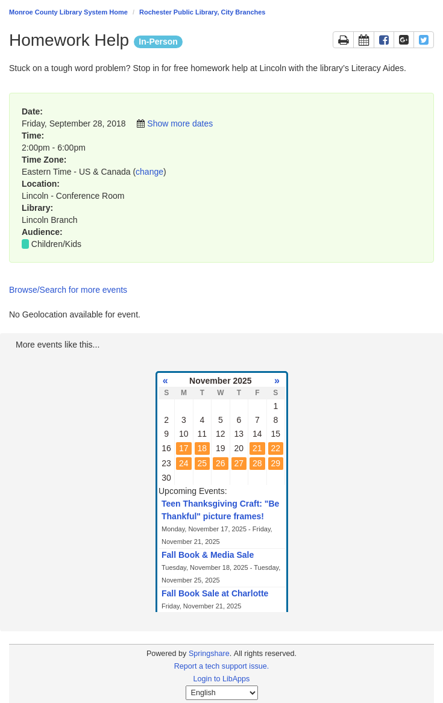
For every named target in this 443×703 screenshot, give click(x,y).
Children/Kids (56, 244)
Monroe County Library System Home (68, 12)
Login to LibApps (221, 679)
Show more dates (180, 123)
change (149, 172)
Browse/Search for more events (68, 290)
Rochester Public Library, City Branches (202, 12)
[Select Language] (222, 693)
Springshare (209, 653)
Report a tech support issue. (221, 666)
